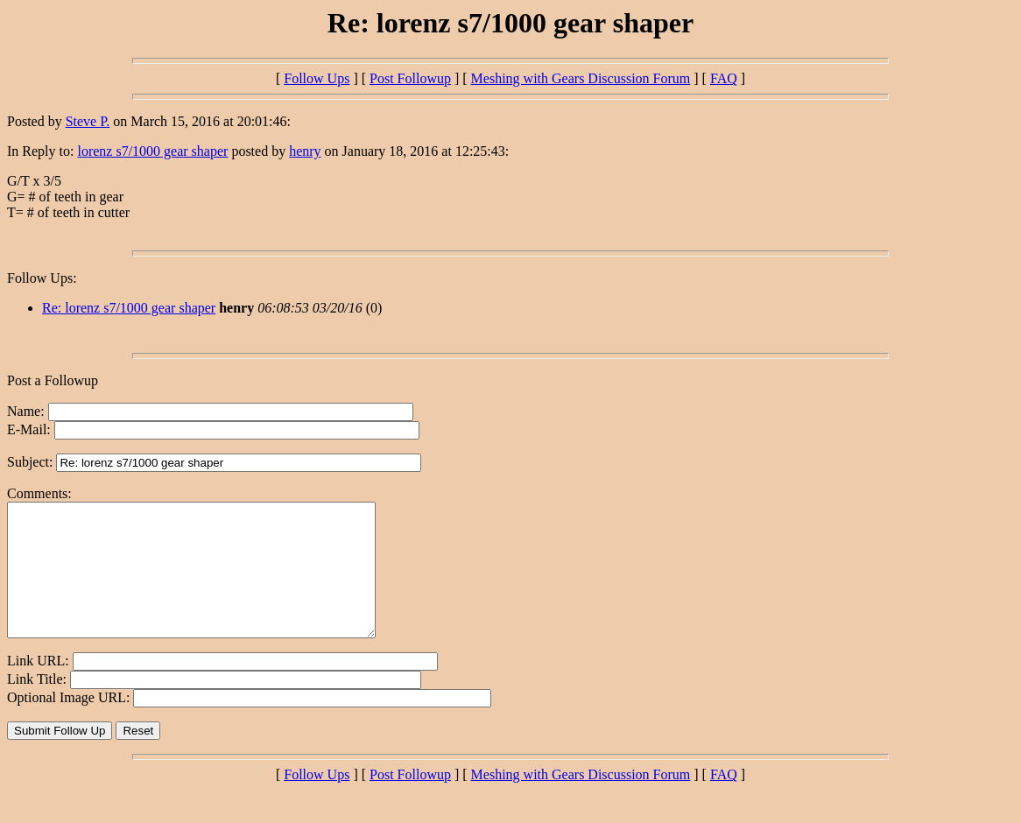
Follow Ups (316, 78)
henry (304, 151)
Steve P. (88, 121)
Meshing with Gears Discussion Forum (581, 78)
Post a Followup (52, 380)
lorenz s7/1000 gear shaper (152, 151)
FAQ (723, 78)
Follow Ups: (42, 278)
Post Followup (410, 78)
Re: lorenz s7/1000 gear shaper (128, 307)
